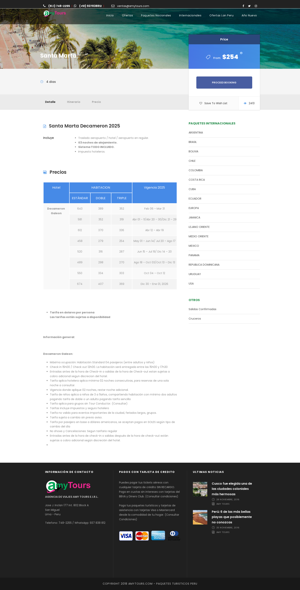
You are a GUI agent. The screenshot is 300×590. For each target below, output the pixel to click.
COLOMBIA (196, 170)
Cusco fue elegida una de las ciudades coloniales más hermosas (232, 488)
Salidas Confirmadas (202, 309)
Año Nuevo (249, 15)
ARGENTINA (196, 132)
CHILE (192, 161)
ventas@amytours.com (133, 6)
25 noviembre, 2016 (227, 527)
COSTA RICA (197, 180)
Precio (96, 102)
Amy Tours (223, 504)
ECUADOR (195, 199)
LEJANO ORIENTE (199, 227)
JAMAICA (194, 217)
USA (191, 283)
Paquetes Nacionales (156, 15)
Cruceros (195, 319)
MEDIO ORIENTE (198, 236)
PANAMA (194, 255)
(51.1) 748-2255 (59, 6)
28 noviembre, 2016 (227, 499)
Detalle (50, 102)
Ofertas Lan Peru (221, 15)
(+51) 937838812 (90, 6)
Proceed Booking (224, 82)
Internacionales (190, 15)
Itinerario (73, 102)
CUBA (192, 189)
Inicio (110, 15)
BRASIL (193, 142)
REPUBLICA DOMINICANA (204, 265)
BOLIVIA (193, 151)
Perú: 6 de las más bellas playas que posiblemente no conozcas (232, 516)
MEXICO (194, 246)
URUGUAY (195, 274)
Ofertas (127, 15)
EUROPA (194, 208)
